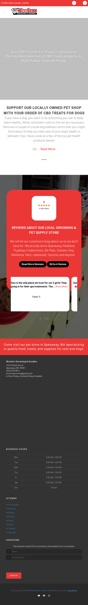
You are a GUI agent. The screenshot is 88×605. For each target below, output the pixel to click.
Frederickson (34, 250)
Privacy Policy (34, 590)
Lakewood (39, 255)
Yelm (28, 255)
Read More (47, 149)
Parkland (68, 246)
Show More (69, 286)
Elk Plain (50, 250)
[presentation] (20, 565)
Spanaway (54, 246)
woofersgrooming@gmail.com (19, 373)
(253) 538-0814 (13, 371)
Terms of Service (48, 590)
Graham (62, 250)
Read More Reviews (33, 264)
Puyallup (19, 250)
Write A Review (58, 264)
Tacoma (52, 255)
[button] (40, 318)
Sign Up (14, 575)
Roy (71, 250)
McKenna (17, 255)
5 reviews (44, 209)
